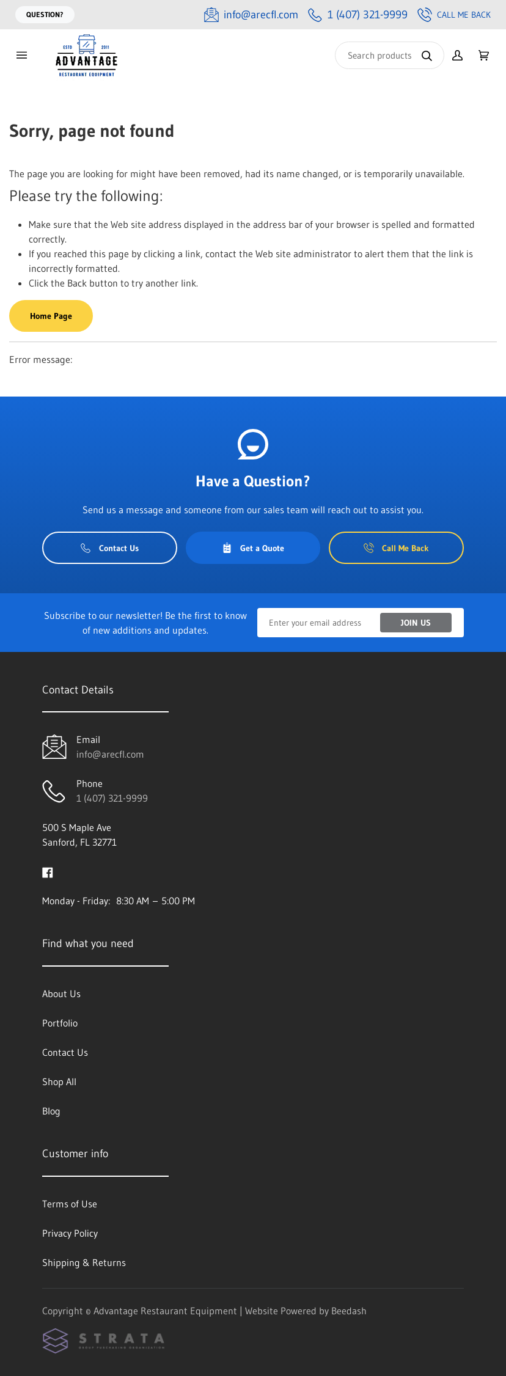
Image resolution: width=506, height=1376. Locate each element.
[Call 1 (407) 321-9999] (358, 15)
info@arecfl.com (110, 754)
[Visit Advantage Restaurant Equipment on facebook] (47, 871)
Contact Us (110, 548)
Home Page (51, 315)
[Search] (389, 55)
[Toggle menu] (21, 55)
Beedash (349, 1311)
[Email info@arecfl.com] (251, 15)
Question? (45, 14)
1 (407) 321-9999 (112, 798)
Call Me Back (454, 14)
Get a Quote (253, 548)
